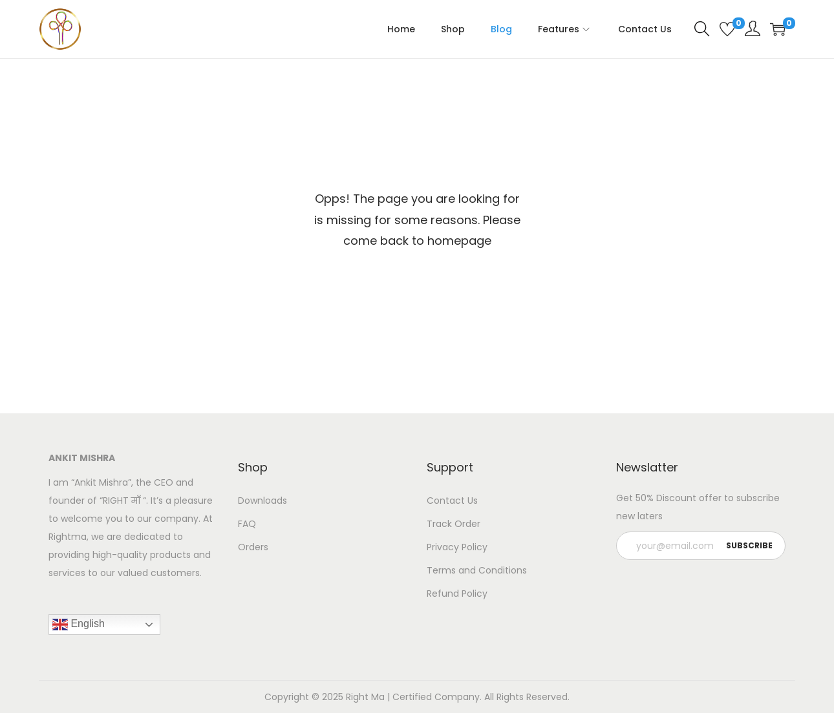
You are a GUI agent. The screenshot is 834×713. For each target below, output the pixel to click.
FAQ (247, 523)
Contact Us (452, 500)
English (78, 624)
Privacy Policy (457, 547)
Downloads (262, 500)
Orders (253, 547)
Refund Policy (457, 593)
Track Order (453, 523)
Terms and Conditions (477, 570)
